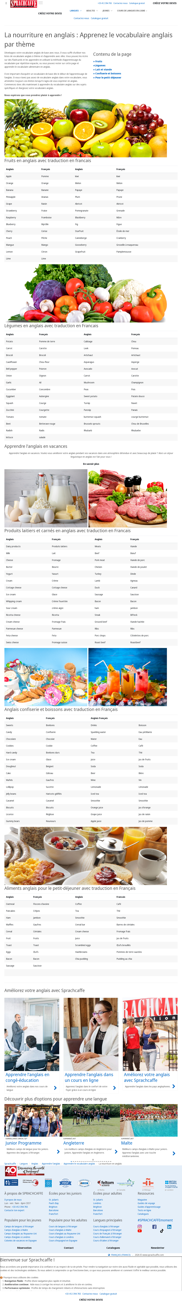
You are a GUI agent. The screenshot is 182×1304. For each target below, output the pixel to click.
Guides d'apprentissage (149, 1206)
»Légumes (99, 65)
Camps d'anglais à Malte (16, 1229)
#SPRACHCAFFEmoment (155, 1220)
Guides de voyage (146, 1203)
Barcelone (53, 1210)
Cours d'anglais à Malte (60, 1229)
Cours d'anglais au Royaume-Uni (64, 1233)
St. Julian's (53, 1199)
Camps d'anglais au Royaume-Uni (20, 1233)
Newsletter (157, 1247)
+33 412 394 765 (105, 3)
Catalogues (143, 1213)
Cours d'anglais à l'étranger (106, 1226)
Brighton (53, 1206)
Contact (69, 1247)
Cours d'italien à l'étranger (106, 1240)
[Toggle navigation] (40, 3)
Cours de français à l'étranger (107, 1233)
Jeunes (107, 10)
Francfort (53, 1213)
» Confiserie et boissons (107, 73)
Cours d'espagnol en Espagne (63, 1240)
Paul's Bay (54, 1203)
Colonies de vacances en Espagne (20, 1240)
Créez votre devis (165, 3)
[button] (120, 1254)
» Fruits (97, 61)
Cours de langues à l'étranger (63, 1226)
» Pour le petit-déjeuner (107, 77)
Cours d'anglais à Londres (61, 1237)
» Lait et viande (102, 69)
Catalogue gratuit (137, 3)
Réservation (24, 1247)
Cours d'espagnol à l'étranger (107, 1229)
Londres (97, 1203)
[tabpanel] (33, 1131)
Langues (76, 10)
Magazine (142, 1199)
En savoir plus (91, 464)
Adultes (92, 10)
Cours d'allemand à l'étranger (107, 1237)
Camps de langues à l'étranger (19, 1226)
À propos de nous (13, 1199)
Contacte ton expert (14, 1210)
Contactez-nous (120, 3)
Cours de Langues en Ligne (131, 10)
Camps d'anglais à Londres (17, 1237)
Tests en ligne (144, 1210)
